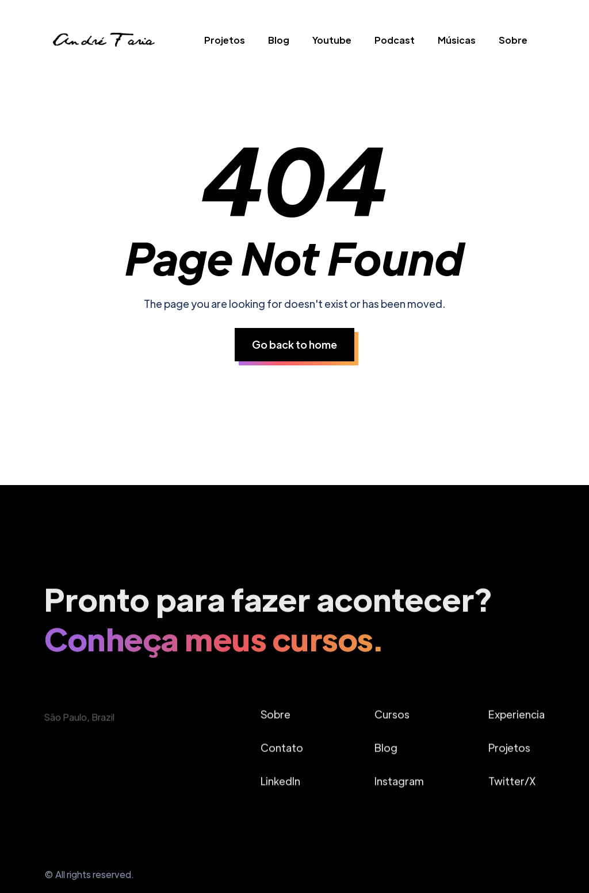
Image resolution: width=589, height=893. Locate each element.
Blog (278, 40)
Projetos (224, 40)
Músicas (457, 40)
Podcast (394, 40)
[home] (102, 43)
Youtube (331, 40)
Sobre (513, 40)
